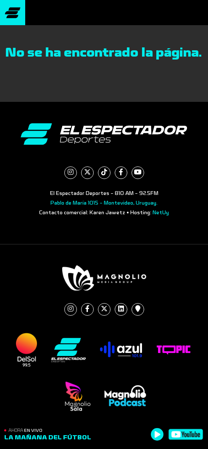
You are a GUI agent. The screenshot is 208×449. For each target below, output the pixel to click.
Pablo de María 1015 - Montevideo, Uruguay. (104, 203)
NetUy (161, 212)
